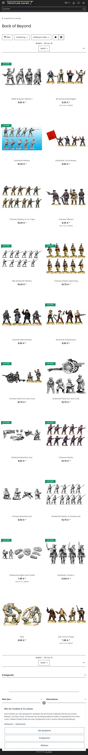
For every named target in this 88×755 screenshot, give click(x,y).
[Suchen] (42, 9)
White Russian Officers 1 (21, 99)
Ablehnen (44, 745)
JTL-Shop (48, 752)
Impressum (8, 724)
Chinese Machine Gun (22, 516)
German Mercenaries (22, 339)
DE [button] (66, 2)
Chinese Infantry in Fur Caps (22, 219)
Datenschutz (21, 724)
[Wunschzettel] (78, 2)
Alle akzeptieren (44, 731)
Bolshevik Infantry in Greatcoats (66, 516)
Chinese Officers (66, 219)
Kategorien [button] (8, 675)
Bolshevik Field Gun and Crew (66, 398)
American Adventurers (66, 339)
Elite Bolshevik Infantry (22, 281)
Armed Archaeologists (66, 99)
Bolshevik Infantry (22, 160)
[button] (73, 2)
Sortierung (20, 37)
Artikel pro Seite (40, 37)
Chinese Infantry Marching (66, 281)
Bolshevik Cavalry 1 (65, 575)
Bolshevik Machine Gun (22, 457)
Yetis (22, 636)
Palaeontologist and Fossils (22, 575)
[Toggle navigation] (3, 1)
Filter (7, 37)
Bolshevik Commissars (66, 160)
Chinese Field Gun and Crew (22, 398)
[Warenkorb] (83, 2)
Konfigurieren (44, 738)
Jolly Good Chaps (66, 636)
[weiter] (83, 48)
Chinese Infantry (66, 457)
